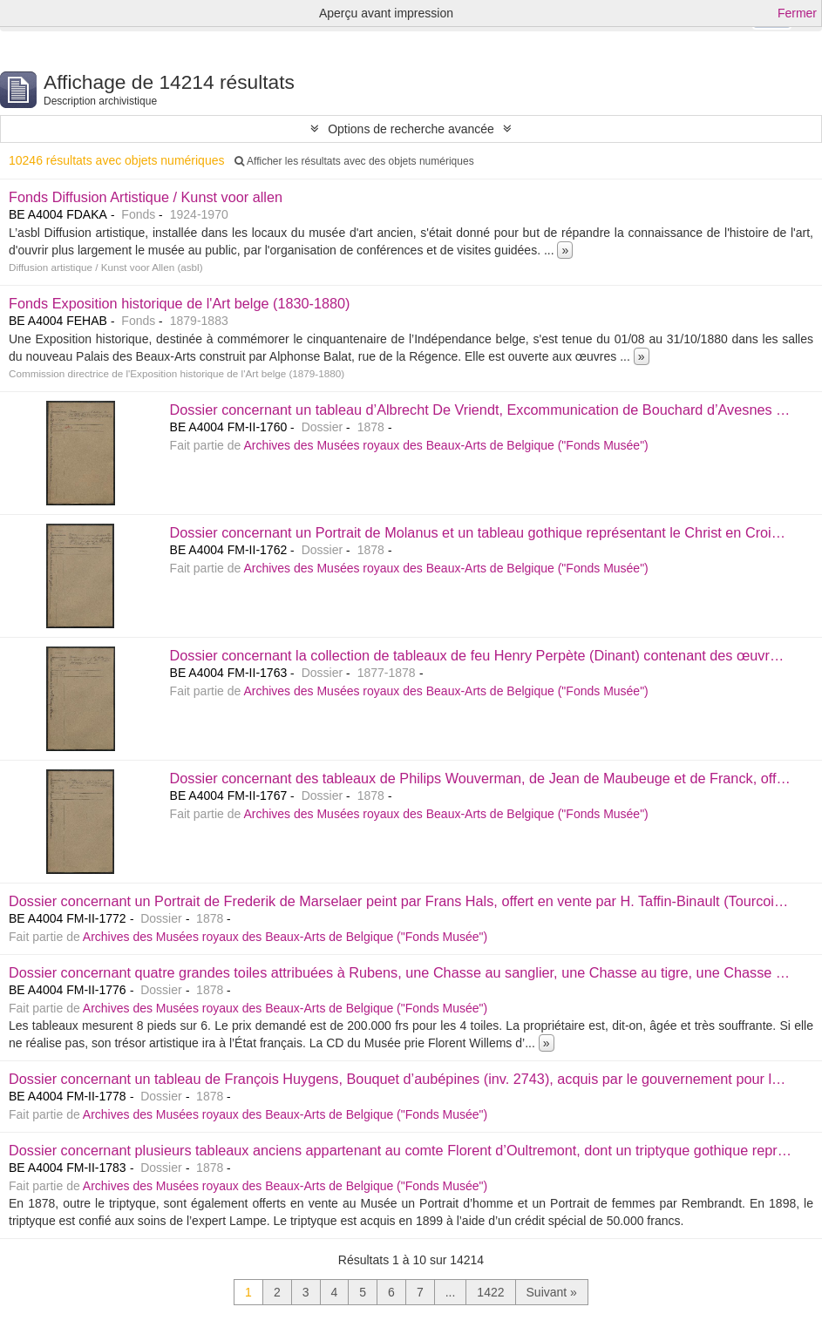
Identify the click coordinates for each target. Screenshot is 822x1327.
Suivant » (551, 1292)
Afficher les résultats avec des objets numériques (353, 161)
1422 (490, 1292)
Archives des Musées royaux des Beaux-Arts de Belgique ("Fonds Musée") (445, 445)
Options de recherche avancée (411, 129)
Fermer (797, 13)
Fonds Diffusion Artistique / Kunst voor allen (145, 197)
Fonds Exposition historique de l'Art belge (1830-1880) (179, 303)
